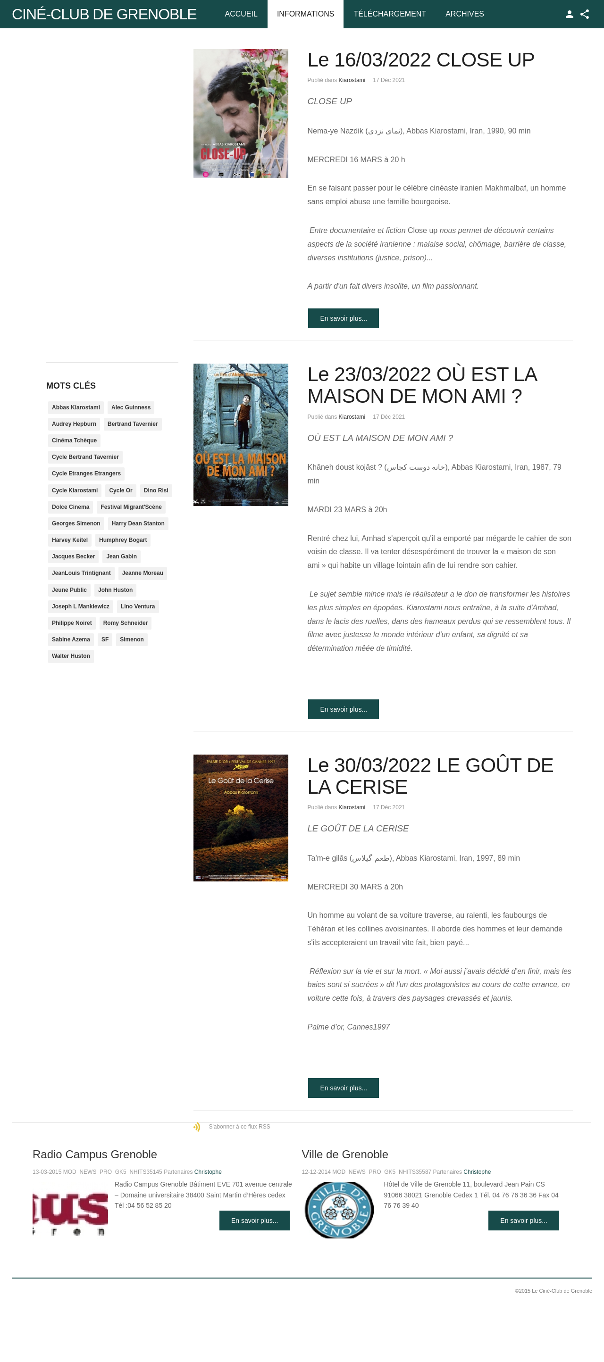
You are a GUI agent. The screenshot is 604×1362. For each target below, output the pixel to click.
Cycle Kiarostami (75, 490)
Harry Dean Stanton (138, 523)
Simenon (132, 639)
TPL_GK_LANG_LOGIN (569, 14)
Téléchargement (389, 14)
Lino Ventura (138, 606)
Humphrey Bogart (123, 540)
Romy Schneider (125, 623)
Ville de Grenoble (345, 1154)
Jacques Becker (73, 556)
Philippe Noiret (72, 623)
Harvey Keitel (70, 540)
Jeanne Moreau (142, 573)
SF (105, 639)
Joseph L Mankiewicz (80, 606)
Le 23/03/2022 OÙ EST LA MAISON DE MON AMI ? (421, 385)
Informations (305, 14)
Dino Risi (156, 490)
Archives (464, 14)
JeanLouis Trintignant (81, 573)
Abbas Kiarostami (76, 407)
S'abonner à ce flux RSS (239, 1126)
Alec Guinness (131, 407)
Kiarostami (352, 80)
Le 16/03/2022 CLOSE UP (421, 60)
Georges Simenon (76, 523)
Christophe (208, 1172)
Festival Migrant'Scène (131, 507)
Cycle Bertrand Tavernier (85, 457)
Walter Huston (71, 656)
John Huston (115, 590)
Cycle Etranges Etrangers (86, 473)
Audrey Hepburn (74, 424)
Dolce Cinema (70, 507)
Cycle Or (120, 490)
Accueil (241, 14)
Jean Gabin (121, 556)
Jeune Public (69, 590)
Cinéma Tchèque (74, 440)
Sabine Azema (71, 639)
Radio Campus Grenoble (95, 1154)
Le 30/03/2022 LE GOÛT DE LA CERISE (430, 776)
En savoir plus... (343, 318)
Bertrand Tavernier (133, 424)
